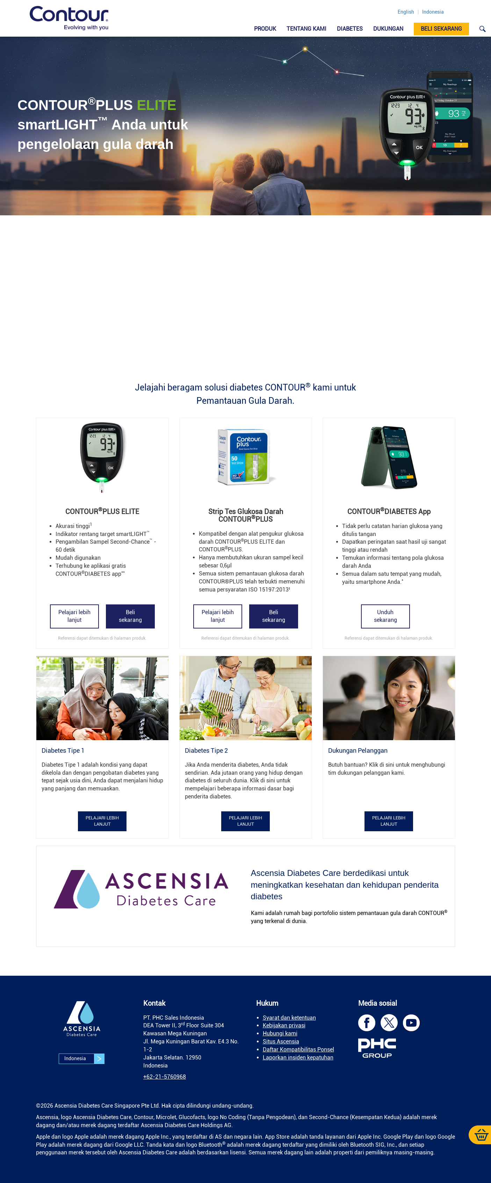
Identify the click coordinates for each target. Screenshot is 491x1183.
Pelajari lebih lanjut (74, 616)
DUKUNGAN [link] (388, 28)
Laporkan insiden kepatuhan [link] (298, 1057)
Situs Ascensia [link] (281, 1041)
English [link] (406, 12)
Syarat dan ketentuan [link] (289, 1017)
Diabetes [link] (350, 28)
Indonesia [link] (433, 12)
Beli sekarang (130, 616)
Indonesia (84, 1059)
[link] (69, 18)
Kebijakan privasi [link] (284, 1025)
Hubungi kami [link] (280, 1033)
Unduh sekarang (385, 616)
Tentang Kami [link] (306, 28)
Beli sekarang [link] (441, 28)
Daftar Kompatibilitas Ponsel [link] (298, 1049)
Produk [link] (265, 28)
